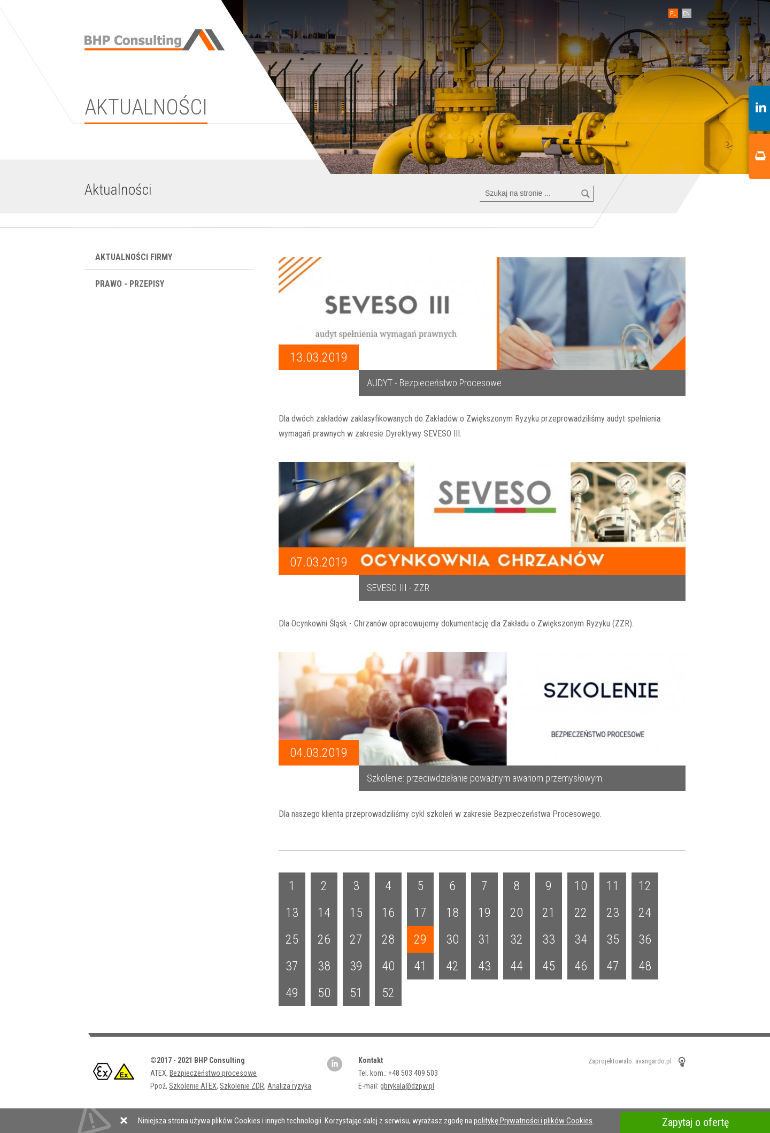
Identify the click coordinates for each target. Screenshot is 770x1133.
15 (356, 912)
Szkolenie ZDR (242, 1086)
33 (548, 939)
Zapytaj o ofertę (695, 1122)
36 (644, 939)
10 (580, 885)
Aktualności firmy (134, 257)
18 (452, 912)
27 (356, 939)
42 (452, 966)
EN (686, 13)
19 (484, 912)
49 (292, 992)
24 (644, 912)
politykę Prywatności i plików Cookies (533, 1121)
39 (356, 966)
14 (324, 912)
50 (324, 992)
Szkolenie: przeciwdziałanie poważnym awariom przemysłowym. (485, 778)
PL (673, 13)
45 (548, 966)
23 (612, 912)
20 (516, 912)
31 (484, 939)
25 (292, 939)
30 (452, 939)
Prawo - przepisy (130, 284)
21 (548, 912)
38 (324, 966)
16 (388, 912)
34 (580, 939)
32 (516, 939)
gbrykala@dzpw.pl (407, 1086)
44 (516, 966)
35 (612, 939)
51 (356, 992)
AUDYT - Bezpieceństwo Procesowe (434, 382)
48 (644, 966)
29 (420, 939)
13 (292, 912)
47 (612, 966)
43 (484, 966)
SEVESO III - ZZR (398, 587)
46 (580, 966)
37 (292, 966)
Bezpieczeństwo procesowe (213, 1073)
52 (388, 992)
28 (388, 939)
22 (580, 912)
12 (644, 885)
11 (612, 885)
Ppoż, (159, 1086)
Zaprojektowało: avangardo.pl (630, 1062)
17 (420, 912)
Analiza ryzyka (289, 1086)
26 (324, 939)
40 (388, 966)
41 (420, 966)
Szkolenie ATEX (193, 1086)
